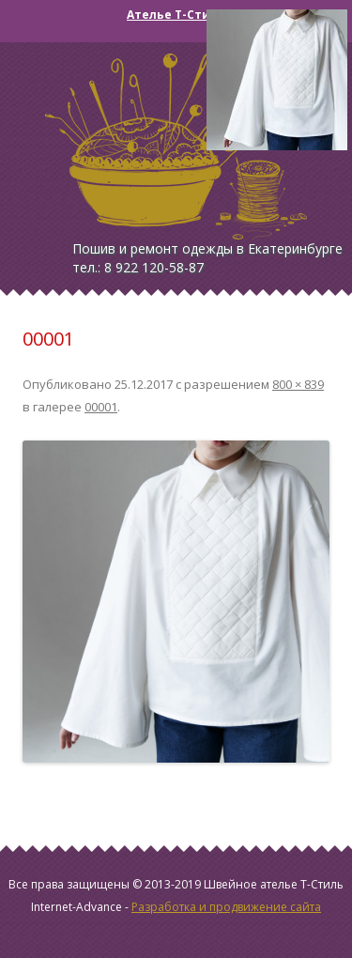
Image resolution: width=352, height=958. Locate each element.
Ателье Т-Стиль (176, 15)
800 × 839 (298, 384)
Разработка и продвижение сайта (226, 907)
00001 (100, 406)
